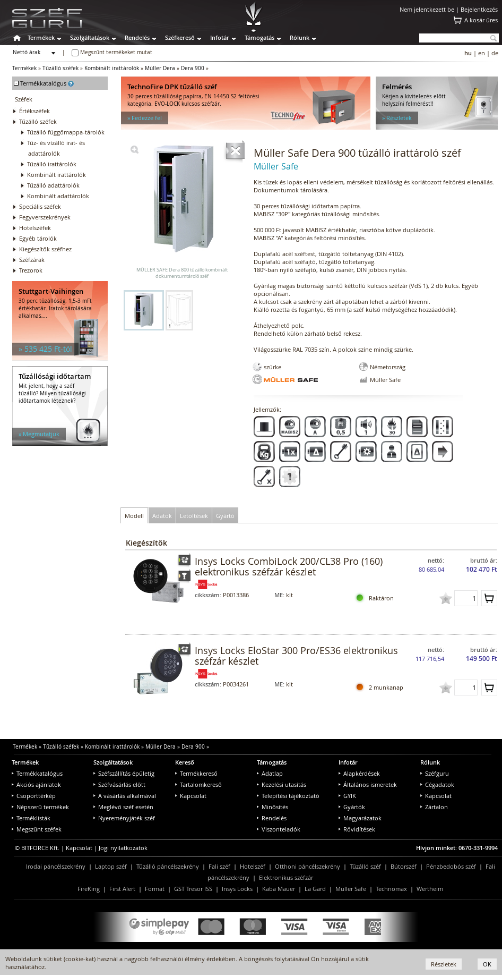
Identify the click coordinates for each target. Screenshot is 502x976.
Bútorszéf (404, 866)
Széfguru (434, 773)
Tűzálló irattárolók (51, 164)
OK (487, 964)
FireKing (88, 889)
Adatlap (270, 773)
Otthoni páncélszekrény (307, 866)
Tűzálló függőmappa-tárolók (66, 132)
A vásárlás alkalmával (124, 796)
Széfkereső (180, 37)
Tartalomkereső (198, 784)
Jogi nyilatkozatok (123, 848)
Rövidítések (357, 829)
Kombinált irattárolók (111, 68)
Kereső (184, 762)
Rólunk (299, 37)
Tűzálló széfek (60, 68)
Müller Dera (160, 68)
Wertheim (430, 889)
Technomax (391, 889)
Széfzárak (32, 260)
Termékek (41, 37)
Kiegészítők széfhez (45, 249)
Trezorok (30, 270)
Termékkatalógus (37, 773)
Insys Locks (237, 889)
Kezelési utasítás (281, 784)
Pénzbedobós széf (451, 866)
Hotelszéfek (35, 228)
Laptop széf (111, 866)
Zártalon (434, 807)
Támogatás (259, 37)
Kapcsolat (190, 796)
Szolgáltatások (89, 37)
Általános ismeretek (368, 784)
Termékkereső (196, 773)
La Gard (315, 889)
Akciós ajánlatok (36, 784)
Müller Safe (350, 889)
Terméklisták (31, 818)
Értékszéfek (34, 111)
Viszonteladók (278, 829)
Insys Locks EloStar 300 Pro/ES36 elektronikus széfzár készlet (296, 655)
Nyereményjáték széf (124, 818)
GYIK (347, 796)
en (481, 53)
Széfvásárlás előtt (119, 784)
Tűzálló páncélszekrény (167, 866)
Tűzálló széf (365, 866)
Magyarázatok (360, 818)
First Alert (122, 889)
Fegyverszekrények (45, 217)
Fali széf (219, 866)
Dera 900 (192, 68)
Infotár (219, 37)
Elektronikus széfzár (286, 877)
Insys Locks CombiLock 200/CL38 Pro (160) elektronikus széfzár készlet (289, 566)
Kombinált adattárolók (58, 196)
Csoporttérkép (34, 796)
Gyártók (352, 807)
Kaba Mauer (278, 889)
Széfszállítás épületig (123, 773)
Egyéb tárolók (38, 238)
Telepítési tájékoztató (288, 796)
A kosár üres (481, 20)
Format (155, 889)
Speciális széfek (40, 206)
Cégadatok (437, 784)
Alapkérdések (359, 773)
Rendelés (137, 37)
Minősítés (272, 807)
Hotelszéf (252, 866)
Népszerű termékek (40, 807)
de (494, 53)
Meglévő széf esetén (123, 807)
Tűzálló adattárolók (53, 185)
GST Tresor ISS (193, 889)
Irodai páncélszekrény (55, 866)
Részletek (443, 964)
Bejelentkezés (479, 9)
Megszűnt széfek (37, 829)
